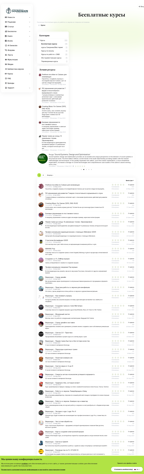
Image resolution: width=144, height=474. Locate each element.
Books (10, 41)
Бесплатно (12, 31)
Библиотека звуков (16, 69)
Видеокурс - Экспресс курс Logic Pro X (95, 292)
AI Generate (12, 45)
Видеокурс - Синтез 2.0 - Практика (93, 211)
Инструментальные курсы (51, 58)
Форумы (11, 50)
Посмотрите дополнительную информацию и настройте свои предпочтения (33, 470)
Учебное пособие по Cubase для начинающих (97, 64)
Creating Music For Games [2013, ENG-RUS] (96, 82)
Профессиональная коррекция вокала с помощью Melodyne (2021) (105, 111)
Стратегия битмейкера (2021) (91, 119)
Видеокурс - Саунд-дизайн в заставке (95, 201)
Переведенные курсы (49, 61)
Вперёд (84, 54)
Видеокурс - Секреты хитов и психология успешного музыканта (104, 253)
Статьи (11, 27)
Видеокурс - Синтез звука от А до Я (94, 245)
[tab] (114, 48)
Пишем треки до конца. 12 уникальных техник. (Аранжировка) (52, 138)
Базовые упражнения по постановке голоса (96, 92)
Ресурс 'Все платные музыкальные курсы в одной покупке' (106, 33)
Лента (10, 55)
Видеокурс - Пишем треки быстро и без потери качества (102, 220)
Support (11, 88)
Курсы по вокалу (47, 51)
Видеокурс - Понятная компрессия (93, 237)
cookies (24, 464)
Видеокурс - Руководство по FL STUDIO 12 (96, 332)
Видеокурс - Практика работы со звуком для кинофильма (102, 166)
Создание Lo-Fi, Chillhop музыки (92, 138)
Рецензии (12, 22)
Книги (10, 36)
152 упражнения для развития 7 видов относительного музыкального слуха (54, 90)
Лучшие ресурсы (47, 69)
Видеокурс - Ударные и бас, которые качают (97, 262)
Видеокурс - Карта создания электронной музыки (99, 312)
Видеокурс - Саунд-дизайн (90, 156)
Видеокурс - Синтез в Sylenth (91, 322)
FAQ (9, 78)
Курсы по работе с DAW (50, 54)
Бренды (11, 83)
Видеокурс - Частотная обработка (93, 302)
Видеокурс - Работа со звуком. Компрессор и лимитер (101, 282)
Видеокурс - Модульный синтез (92, 193)
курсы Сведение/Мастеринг (52, 47)
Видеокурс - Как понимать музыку (93, 175)
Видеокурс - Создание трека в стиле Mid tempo (98, 185)
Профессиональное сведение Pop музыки (96, 146)
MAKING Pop (85, 127)
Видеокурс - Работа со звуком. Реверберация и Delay (101, 272)
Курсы (10, 74)
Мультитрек (13, 60)
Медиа (10, 64)
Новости (11, 17)
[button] (30, 17)
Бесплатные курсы (49, 44)
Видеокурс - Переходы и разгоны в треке (96, 228)
